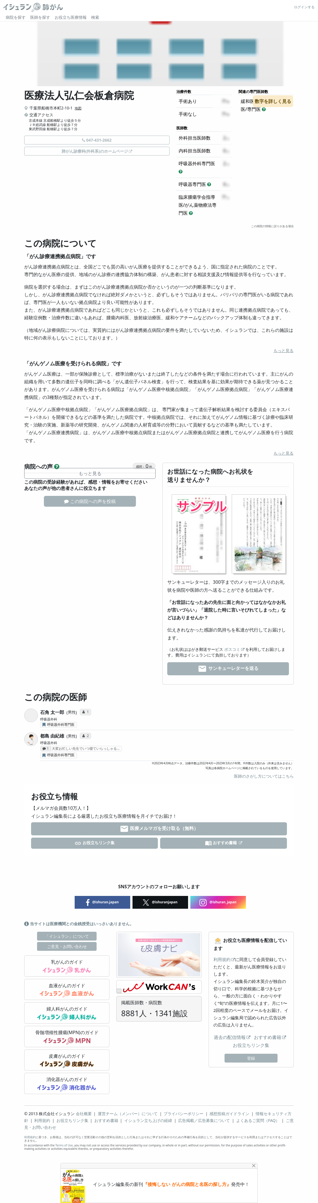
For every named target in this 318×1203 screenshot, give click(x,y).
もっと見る (283, 350)
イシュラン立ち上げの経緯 (148, 1120)
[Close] (253, 1165)
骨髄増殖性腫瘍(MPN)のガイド (67, 1037)
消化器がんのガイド (66, 1084)
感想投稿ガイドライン (229, 1113)
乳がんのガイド (67, 966)
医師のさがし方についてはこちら (264, 776)
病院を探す (16, 17)
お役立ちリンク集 (94, 843)
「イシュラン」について (67, 936)
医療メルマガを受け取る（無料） (159, 828)
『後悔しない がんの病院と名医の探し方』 (187, 1184)
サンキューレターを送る (228, 668)
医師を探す (40, 17)
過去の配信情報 (230, 1037)
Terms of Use (64, 1145)
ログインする (304, 7)
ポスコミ (232, 649)
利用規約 (222, 959)
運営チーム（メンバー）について (128, 1113)
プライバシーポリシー (183, 1113)
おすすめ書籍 (221, 843)
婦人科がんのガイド (66, 1013)
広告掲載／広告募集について (204, 1120)
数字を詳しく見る (273, 101)
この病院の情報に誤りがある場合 (272, 226)
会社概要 (84, 1113)
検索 (95, 17)
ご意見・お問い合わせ (67, 946)
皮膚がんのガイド (67, 1060)
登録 (251, 1058)
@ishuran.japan (102, 902)
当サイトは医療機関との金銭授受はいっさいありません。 (79, 923)
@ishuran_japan (218, 902)
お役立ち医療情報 (71, 17)
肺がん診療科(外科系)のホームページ (95, 151)
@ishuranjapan (160, 902)
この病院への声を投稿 (89, 501)
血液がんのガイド (67, 990)
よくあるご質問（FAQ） (258, 1120)
